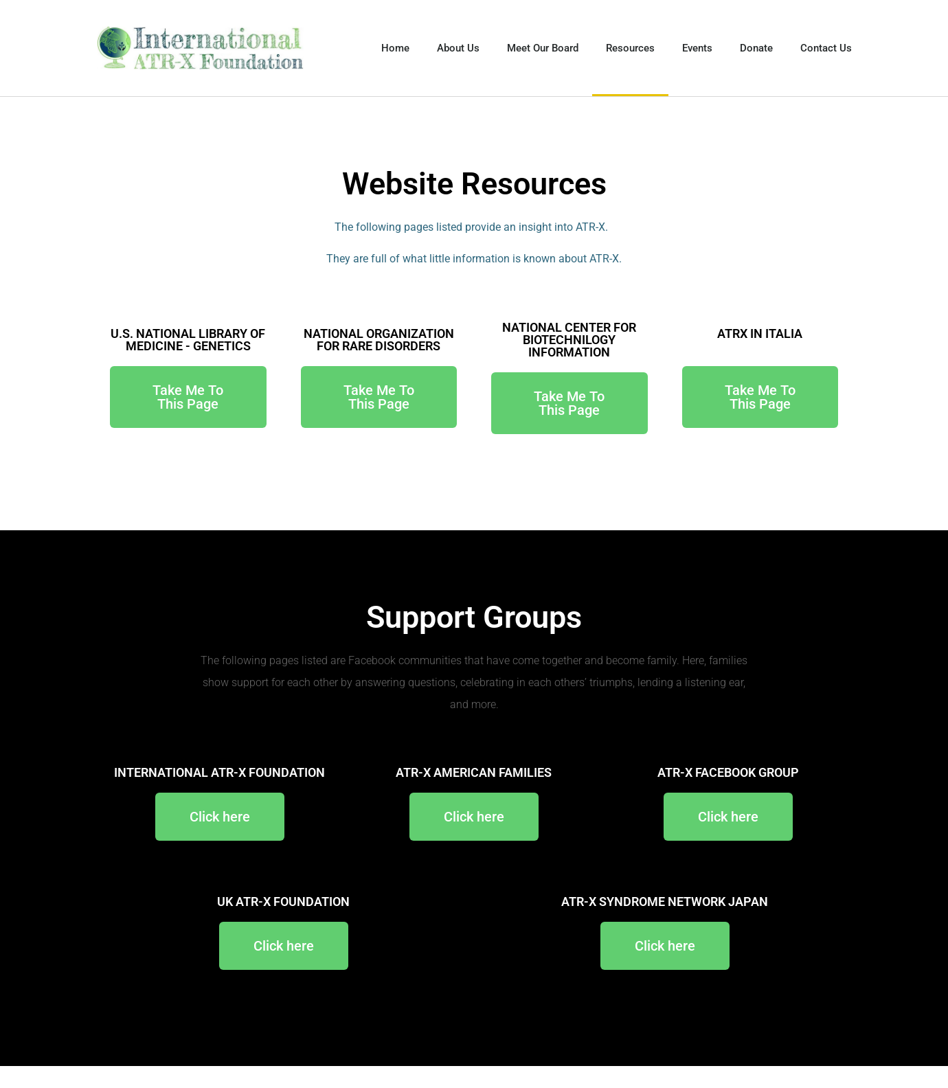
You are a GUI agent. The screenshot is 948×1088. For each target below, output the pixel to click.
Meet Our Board (542, 48)
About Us (458, 48)
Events (697, 48)
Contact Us (826, 48)
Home (395, 48)
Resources (630, 48)
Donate (756, 48)
